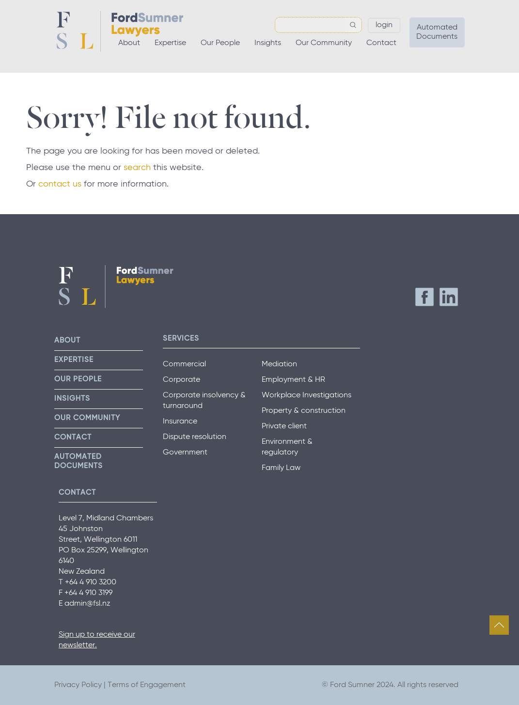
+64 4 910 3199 (88, 593)
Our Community (324, 43)
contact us (59, 184)
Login (384, 25)
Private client (284, 426)
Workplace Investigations (306, 395)
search (137, 167)
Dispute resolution (194, 437)
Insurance (180, 421)
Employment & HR (293, 380)
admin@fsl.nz (87, 604)
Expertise (170, 43)
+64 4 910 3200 (90, 582)
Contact (381, 43)
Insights (267, 43)
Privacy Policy (78, 685)
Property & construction (304, 411)
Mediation (279, 364)
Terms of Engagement (147, 685)
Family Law (281, 468)
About (129, 43)
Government (185, 452)
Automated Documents (436, 32)
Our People (220, 43)
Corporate (181, 380)
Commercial (184, 364)
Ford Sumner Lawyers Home (119, 31)
